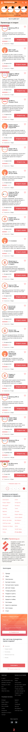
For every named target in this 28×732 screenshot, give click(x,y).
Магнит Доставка (7, 520)
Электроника (8, 579)
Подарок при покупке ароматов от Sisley (13, 219)
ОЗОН (16, 499)
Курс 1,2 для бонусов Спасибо (13, 50)
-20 (4, 50)
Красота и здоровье (10, 605)
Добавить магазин (6, 682)
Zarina (16, 526)
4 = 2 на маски (12, 241)
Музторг (5, 529)
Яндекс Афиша (18, 514)
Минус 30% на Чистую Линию (12, 172)
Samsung (5, 508)
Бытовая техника (9, 582)
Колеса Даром (18, 517)
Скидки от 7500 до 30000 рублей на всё (13, 75)
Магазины (3, 688)
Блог (2, 686)
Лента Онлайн (6, 517)
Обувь (6, 576)
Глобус (4, 532)
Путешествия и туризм (10, 585)
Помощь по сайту (5, 684)
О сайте (3, 678)
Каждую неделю (8, 649)
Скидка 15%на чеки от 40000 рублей (12, 419)
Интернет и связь (9, 596)
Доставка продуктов (20, 691)
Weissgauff (5, 505)
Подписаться (10, 632)
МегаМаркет (18, 520)
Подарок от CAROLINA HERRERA (11, 376)
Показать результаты (14, 669)
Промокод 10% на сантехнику (13, 440)
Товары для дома (9, 591)
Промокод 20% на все (13, 28)
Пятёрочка (17, 502)
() (10, 484)
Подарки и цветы (9, 593)
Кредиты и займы (9, 599)
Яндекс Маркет (7, 502)
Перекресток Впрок (8, 526)
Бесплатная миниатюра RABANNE (11, 307)
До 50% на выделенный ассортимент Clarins (12, 354)
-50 (4, 126)
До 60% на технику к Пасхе (13, 101)
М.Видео (3, 700)
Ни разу (6, 657)
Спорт (6, 611)
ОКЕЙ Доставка (7, 523)
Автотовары (8, 608)
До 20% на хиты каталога (13, 464)
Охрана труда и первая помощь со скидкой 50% (13, 126)
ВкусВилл (17, 523)
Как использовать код (6, 680)
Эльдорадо (17, 704)
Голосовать (14, 665)
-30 (4, 172)
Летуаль (17, 511)
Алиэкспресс (6, 499)
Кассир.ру (17, 505)
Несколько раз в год (9, 654)
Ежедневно (7, 646)
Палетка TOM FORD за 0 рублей (13, 285)
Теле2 (16, 508)
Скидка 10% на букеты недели (13, 149)
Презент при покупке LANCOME (13, 330)
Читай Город (18, 529)
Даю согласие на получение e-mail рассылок (13, 628)
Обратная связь (5, 691)
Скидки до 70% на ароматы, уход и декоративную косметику (13, 194)
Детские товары (9, 588)
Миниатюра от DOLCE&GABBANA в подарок (13, 262)
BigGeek (5, 511)
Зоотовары (7, 602)
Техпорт (5, 514)
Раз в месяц (7, 651)
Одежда (6, 573)
